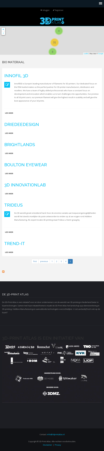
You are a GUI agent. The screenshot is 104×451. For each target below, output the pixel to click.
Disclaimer (47, 445)
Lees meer (9, 113)
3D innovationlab (25, 184)
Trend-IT (14, 243)
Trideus (13, 205)
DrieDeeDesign (21, 124)
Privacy (58, 445)
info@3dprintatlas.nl (56, 434)
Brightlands (19, 144)
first (35, 261)
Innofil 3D (16, 75)
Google (100, 53)
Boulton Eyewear (25, 164)
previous (44, 261)
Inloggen (46, 10)
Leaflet (86, 53)
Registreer (59, 10)
